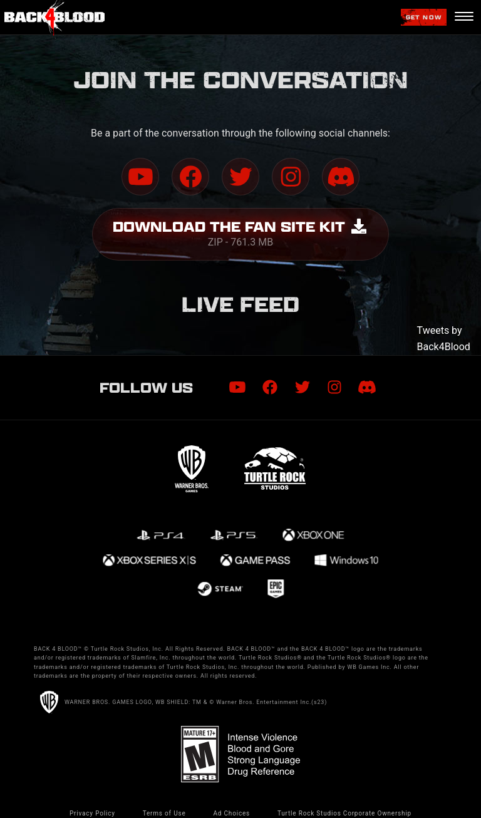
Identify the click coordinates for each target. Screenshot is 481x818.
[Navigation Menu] (464, 17)
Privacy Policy (92, 813)
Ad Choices (231, 813)
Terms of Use (164, 813)
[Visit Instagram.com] (290, 176)
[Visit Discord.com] (340, 176)
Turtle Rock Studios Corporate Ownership (344, 813)
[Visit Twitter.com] (240, 176)
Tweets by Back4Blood (443, 338)
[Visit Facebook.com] (190, 176)
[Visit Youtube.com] (140, 176)
